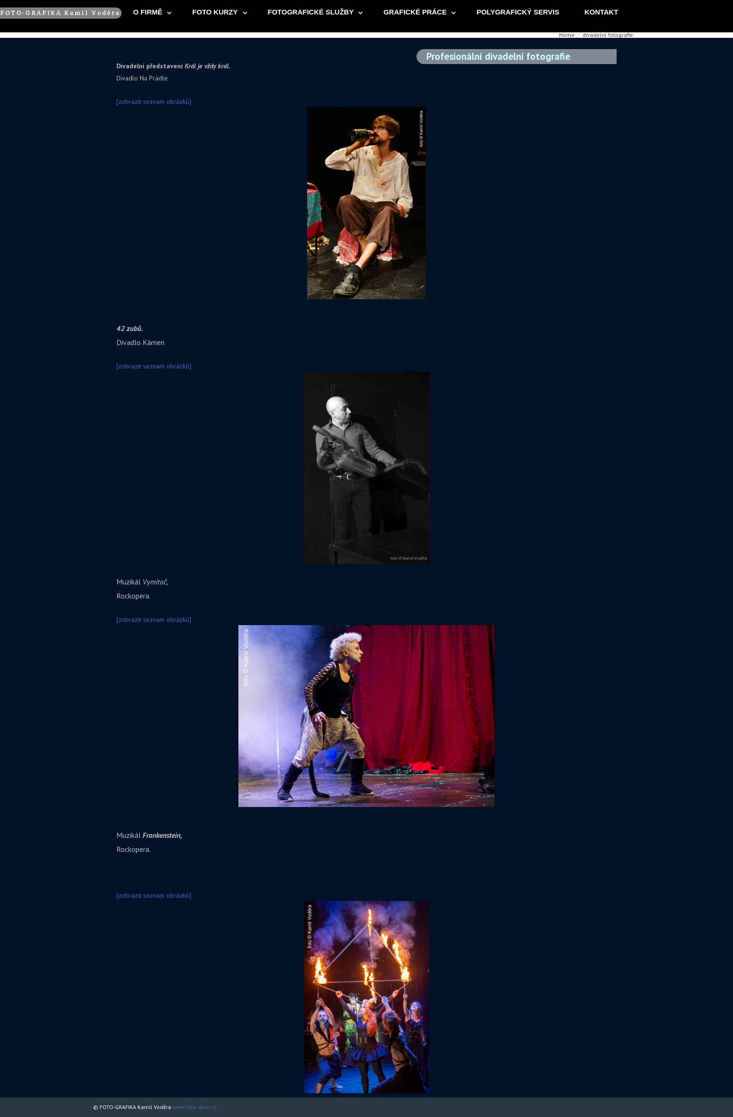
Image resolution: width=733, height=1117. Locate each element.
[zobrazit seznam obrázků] (153, 101)
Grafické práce (414, 12)
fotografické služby (311, 12)
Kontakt (601, 12)
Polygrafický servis (517, 12)
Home (567, 34)
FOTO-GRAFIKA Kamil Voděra (60, 12)
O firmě (148, 12)
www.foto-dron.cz (194, 1106)
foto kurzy (214, 12)
